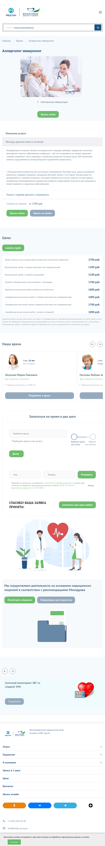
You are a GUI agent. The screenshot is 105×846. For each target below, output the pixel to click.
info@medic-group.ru (18, 828)
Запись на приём (42, 213)
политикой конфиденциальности (59, 483)
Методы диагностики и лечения (24, 142)
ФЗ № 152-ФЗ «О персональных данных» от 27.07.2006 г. (42, 486)
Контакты (8, 786)
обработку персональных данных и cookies (70, 837)
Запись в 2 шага (11, 770)
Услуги (52, 746)
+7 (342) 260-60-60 (17, 821)
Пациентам (52, 754)
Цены (6, 778)
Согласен (14, 842)
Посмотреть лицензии (20, 599)
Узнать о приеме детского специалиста (27, 194)
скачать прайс (13, 247)
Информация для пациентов (56, 599)
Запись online (48, 114)
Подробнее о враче (39, 395)
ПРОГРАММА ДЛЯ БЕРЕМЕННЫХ (24, 28)
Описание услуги (16, 133)
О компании (52, 762)
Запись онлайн (11, 794)
